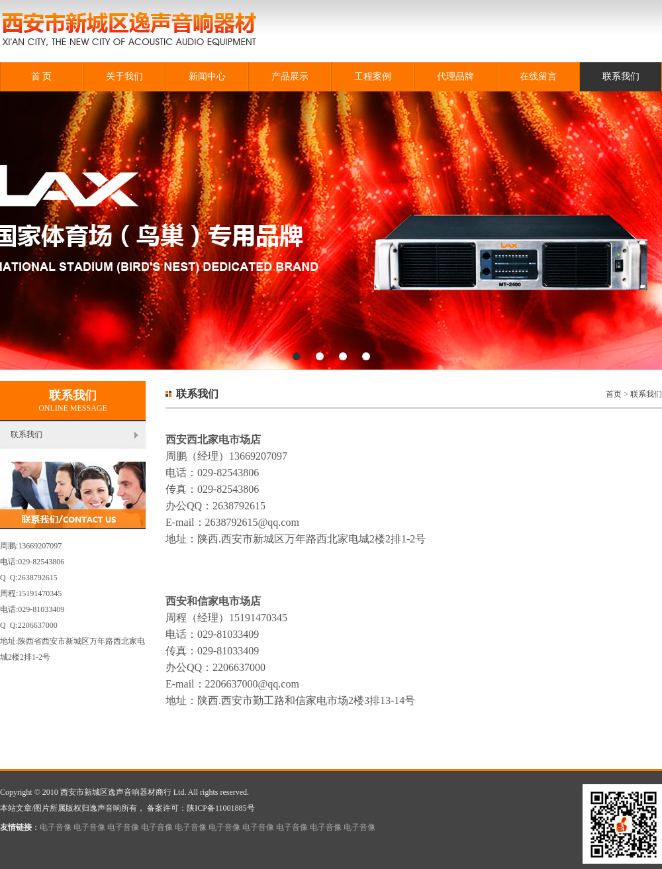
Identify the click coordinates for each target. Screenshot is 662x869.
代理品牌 (455, 76)
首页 (614, 394)
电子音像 (55, 827)
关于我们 (124, 76)
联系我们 (620, 76)
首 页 (41, 76)
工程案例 (372, 76)
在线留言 (538, 76)
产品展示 (289, 76)
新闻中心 (207, 76)
